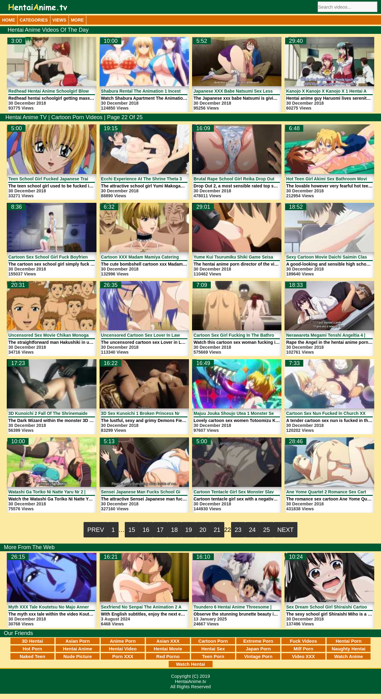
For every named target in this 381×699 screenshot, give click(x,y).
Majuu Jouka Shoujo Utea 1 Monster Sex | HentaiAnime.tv (252, 413)
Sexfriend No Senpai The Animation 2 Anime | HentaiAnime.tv (163, 607)
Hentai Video (123, 648)
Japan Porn (258, 648)
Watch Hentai (190, 664)
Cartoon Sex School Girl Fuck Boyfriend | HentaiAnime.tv (66, 257)
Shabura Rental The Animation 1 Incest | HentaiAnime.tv (158, 91)
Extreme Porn (258, 641)
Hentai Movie (168, 648)
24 (252, 529)
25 (266, 529)
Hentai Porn (348, 641)
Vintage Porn (258, 656)
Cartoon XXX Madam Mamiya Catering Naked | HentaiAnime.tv (164, 257)
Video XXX (303, 656)
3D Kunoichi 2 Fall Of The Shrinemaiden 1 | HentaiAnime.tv (68, 413)
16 (146, 529)
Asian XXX (167, 641)
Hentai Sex (213, 648)
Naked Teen (32, 656)
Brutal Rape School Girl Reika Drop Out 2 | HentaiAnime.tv (253, 178)
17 (160, 529)
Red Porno (168, 656)
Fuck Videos (303, 641)
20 (202, 529)
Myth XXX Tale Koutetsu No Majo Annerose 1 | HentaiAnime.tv (71, 607)
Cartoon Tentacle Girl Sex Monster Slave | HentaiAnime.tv (252, 491)
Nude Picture (77, 656)
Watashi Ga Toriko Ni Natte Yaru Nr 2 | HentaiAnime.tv (63, 491)
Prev (95, 529)
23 (238, 529)
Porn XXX (122, 656)
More (77, 20)
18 (174, 529)
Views (59, 20)
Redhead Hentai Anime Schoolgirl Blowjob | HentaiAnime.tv (69, 91)
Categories (34, 20)
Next (285, 529)
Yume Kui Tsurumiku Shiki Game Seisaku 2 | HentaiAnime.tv (255, 257)
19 (188, 529)
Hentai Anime (77, 648)
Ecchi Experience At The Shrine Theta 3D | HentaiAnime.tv (160, 178)
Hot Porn (32, 648)
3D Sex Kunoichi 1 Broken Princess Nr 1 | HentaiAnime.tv (159, 413)
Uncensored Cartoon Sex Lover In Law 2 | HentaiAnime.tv (159, 335)
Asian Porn (77, 641)
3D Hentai (32, 641)
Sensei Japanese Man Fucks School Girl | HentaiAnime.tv (159, 491)
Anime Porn (123, 641)
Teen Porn (213, 656)
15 (131, 529)
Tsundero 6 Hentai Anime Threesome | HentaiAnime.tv (249, 607)
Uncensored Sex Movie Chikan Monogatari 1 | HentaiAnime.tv (71, 335)
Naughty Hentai (348, 648)
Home (8, 20)
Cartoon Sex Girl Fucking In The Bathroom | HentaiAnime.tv (255, 335)
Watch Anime (348, 656)
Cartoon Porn (213, 641)
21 (217, 529)
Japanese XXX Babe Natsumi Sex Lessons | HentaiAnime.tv (254, 91)
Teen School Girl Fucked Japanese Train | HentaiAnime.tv (67, 178)
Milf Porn (303, 648)
